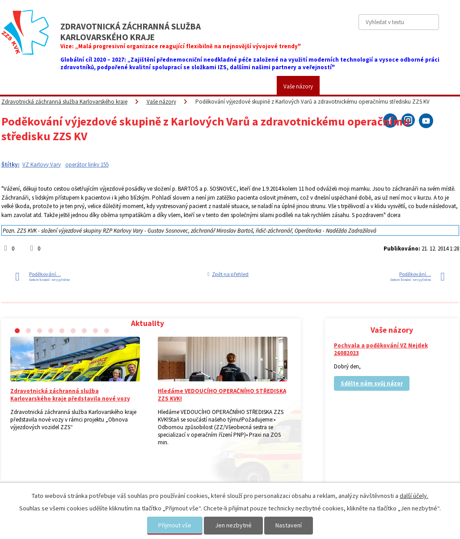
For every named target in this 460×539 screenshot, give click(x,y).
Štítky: (10, 164)
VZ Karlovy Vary (41, 164)
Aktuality (18, 86)
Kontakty (344, 86)
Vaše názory (298, 86)
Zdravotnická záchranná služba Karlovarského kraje (64, 101)
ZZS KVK (59, 86)
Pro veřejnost (106, 86)
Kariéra (254, 86)
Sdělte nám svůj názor (372, 383)
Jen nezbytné (233, 525)
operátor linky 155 (87, 164)
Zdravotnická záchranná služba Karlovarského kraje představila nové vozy (70, 394)
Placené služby (160, 86)
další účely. (414, 496)
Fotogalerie (212, 86)
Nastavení (288, 525)
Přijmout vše (174, 525)
